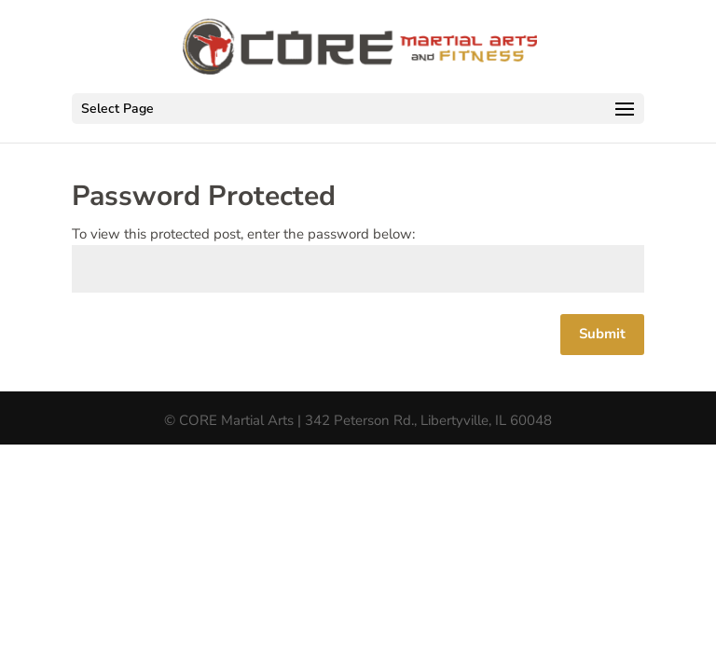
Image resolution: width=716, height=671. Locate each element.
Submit (602, 333)
